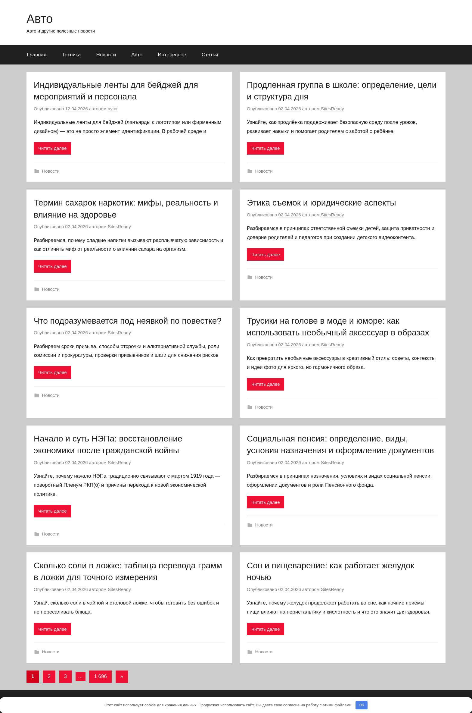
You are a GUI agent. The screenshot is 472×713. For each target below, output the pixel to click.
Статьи (210, 55)
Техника (71, 55)
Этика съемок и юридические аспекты (321, 202)
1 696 (100, 676)
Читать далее (52, 148)
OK (362, 705)
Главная (37, 55)
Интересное (172, 55)
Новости (106, 55)
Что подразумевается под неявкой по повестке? (128, 320)
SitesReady (332, 108)
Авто (39, 18)
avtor (113, 108)
